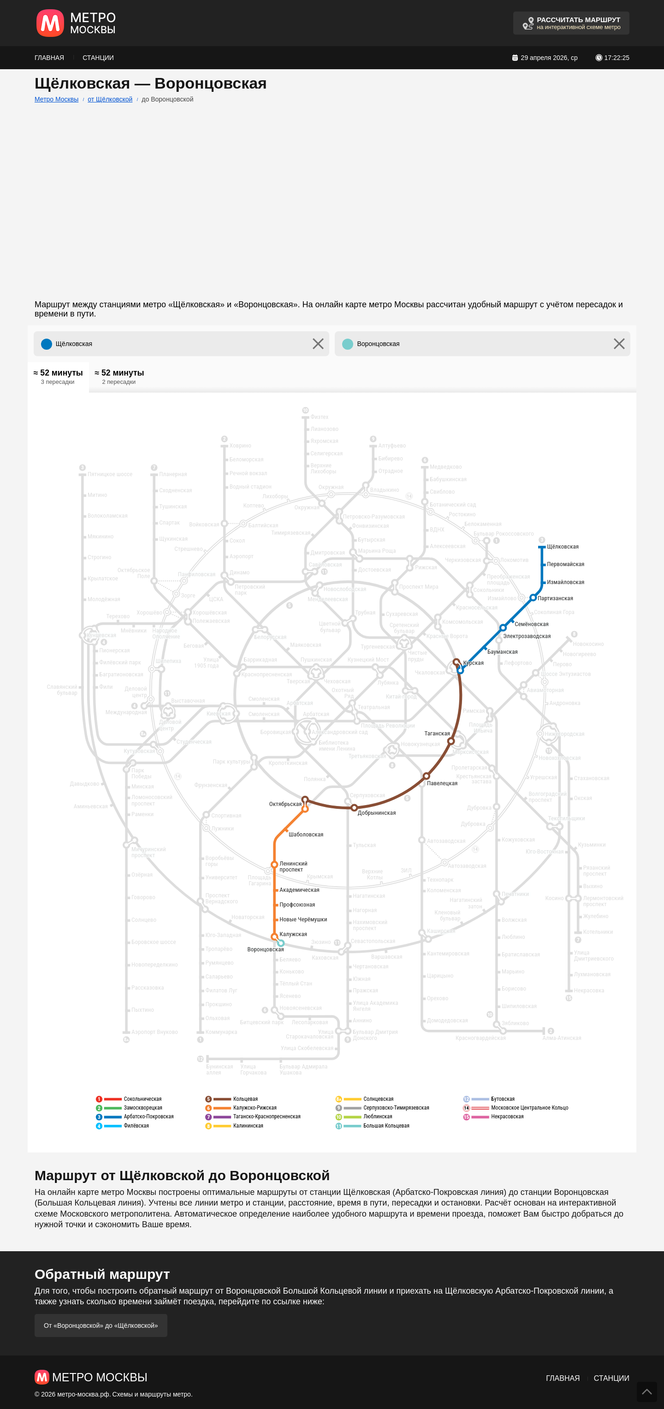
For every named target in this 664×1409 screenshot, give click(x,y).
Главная (49, 57)
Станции (98, 57)
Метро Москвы (56, 99)
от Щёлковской (110, 99)
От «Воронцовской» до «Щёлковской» (101, 1325)
